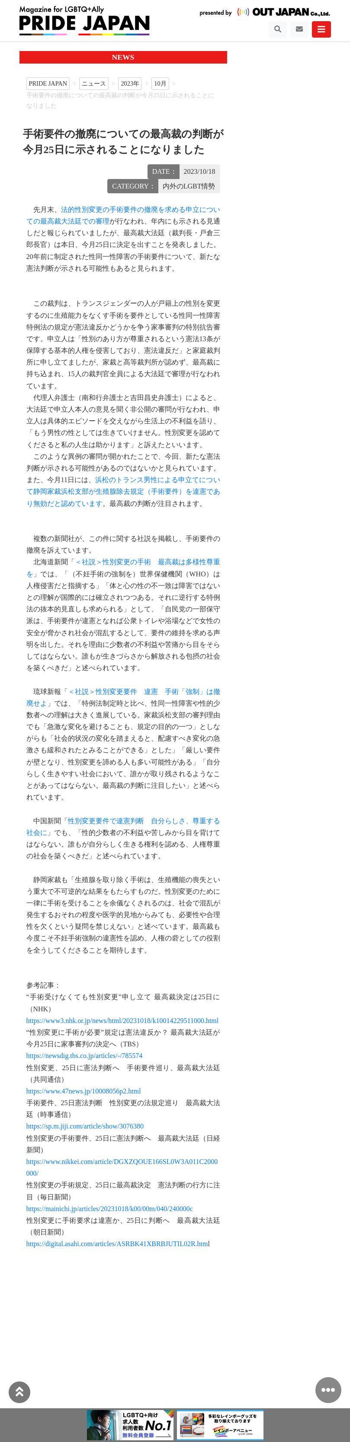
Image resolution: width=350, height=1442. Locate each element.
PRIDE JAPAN (48, 83)
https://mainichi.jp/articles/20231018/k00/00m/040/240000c (109, 1208)
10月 (160, 83)
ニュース (94, 83)
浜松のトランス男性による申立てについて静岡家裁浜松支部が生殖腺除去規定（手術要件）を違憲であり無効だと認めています (123, 491)
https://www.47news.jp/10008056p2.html (83, 1091)
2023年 (130, 83)
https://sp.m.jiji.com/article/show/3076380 (85, 1126)
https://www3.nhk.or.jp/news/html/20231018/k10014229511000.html (122, 1020)
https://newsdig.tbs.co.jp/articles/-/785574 (84, 1055)
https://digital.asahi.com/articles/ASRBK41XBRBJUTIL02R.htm (117, 1243)
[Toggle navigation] (278, 29)
